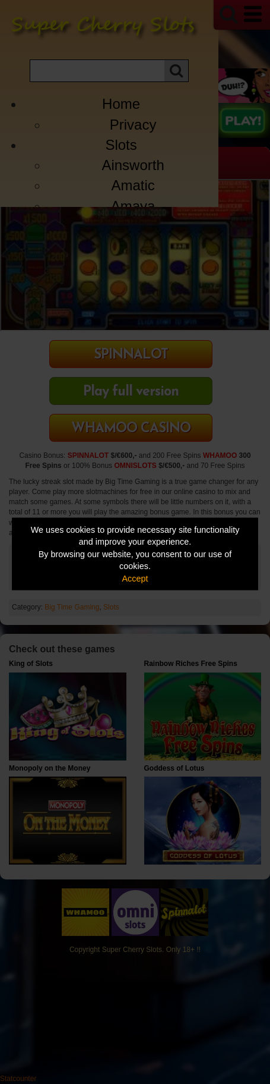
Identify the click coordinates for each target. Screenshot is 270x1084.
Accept (135, 578)
